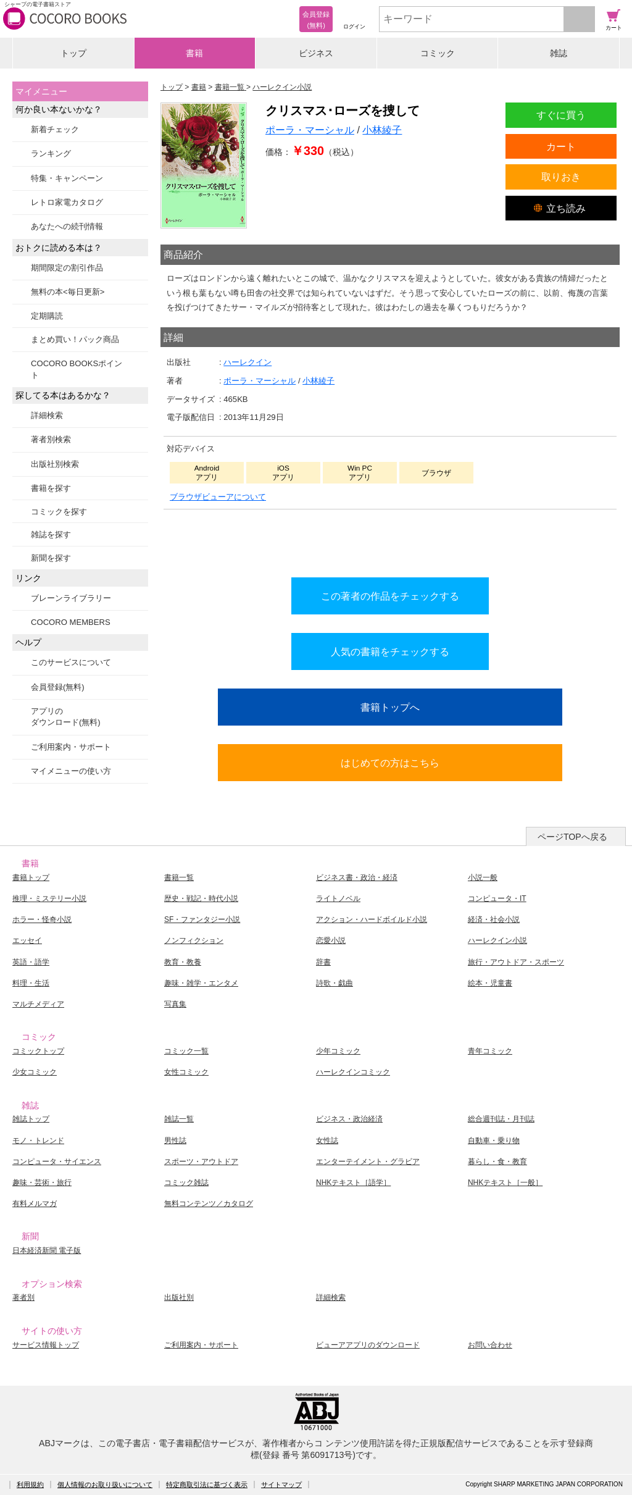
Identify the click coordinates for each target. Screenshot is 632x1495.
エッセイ (27, 940)
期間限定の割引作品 (67, 267)
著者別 (23, 1297)
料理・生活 (30, 983)
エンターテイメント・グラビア (368, 1161)
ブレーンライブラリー (71, 598)
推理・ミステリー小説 (49, 898)
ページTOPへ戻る (572, 837)
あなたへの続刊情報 (67, 226)
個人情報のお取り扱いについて (104, 1484)
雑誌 (558, 53)
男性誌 (175, 1140)
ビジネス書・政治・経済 (356, 877)
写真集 (175, 1004)
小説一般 (482, 877)
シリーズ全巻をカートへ (390, 540)
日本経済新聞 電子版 (46, 1250)
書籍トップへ (390, 707)
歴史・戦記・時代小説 (201, 898)
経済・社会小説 (494, 919)
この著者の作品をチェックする (390, 595)
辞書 (323, 962)
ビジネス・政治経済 (349, 1119)
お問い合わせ (490, 1345)
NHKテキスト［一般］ (505, 1182)
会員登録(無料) (58, 687)
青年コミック (490, 1051)
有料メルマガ (34, 1203)
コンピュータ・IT (497, 898)
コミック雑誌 (186, 1182)
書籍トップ (30, 877)
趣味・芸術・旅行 (42, 1182)
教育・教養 (182, 962)
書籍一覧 (179, 877)
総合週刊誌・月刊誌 (501, 1119)
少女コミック (34, 1072)
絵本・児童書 (490, 983)
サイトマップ (281, 1484)
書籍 (194, 53)
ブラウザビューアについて (218, 496)
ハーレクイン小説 (497, 940)
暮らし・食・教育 (497, 1161)
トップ (73, 53)
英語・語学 (30, 962)
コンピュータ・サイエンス (56, 1161)
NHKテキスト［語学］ (353, 1182)
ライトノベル (338, 898)
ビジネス (316, 53)
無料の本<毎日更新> (67, 291)
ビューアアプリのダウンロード (368, 1345)
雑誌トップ (30, 1119)
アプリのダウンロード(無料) (66, 716)
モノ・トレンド (38, 1140)
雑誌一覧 (179, 1119)
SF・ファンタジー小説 (202, 919)
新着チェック (55, 129)
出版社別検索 (55, 464)
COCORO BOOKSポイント (76, 369)
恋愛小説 (331, 940)
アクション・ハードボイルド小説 (371, 919)
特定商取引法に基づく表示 (206, 1484)
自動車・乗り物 (494, 1140)
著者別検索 (51, 439)
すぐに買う (561, 114)
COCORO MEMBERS (70, 622)
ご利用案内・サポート (71, 747)
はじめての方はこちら (390, 762)
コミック (437, 53)
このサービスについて (71, 662)
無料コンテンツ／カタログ (208, 1203)
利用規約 (30, 1484)
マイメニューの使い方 (71, 771)
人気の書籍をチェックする (390, 651)
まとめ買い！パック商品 (75, 339)
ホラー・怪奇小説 (42, 919)
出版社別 (179, 1297)
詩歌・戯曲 (334, 983)
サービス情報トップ (45, 1345)
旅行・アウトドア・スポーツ (516, 962)
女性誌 (327, 1140)
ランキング (51, 153)
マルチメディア (38, 1004)
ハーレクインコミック (353, 1072)
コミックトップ (38, 1051)
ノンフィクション (193, 940)
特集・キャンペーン (67, 178)
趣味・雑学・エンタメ (201, 983)
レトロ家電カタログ (67, 202)
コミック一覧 (186, 1051)
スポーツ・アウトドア (201, 1161)
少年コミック (338, 1051)
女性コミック (186, 1072)
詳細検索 (47, 415)
